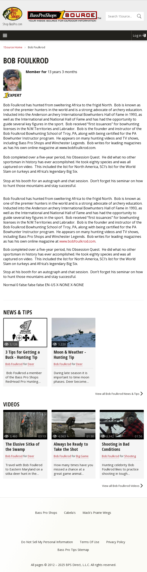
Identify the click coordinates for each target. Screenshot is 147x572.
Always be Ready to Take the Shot (71, 446)
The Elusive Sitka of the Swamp (22, 446)
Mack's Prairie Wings (97, 513)
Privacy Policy (115, 542)
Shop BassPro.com (12, 24)
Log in (137, 35)
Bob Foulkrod (14, 364)
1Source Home (12, 47)
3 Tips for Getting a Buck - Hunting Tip (22, 354)
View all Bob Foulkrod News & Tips (117, 394)
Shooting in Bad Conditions (115, 446)
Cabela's (70, 513)
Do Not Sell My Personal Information (47, 542)
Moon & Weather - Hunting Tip (70, 354)
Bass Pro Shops (46, 513)
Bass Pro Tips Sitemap (73, 550)
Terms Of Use (89, 542)
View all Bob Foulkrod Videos (120, 486)
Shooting (130, 456)
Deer (31, 364)
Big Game (82, 456)
